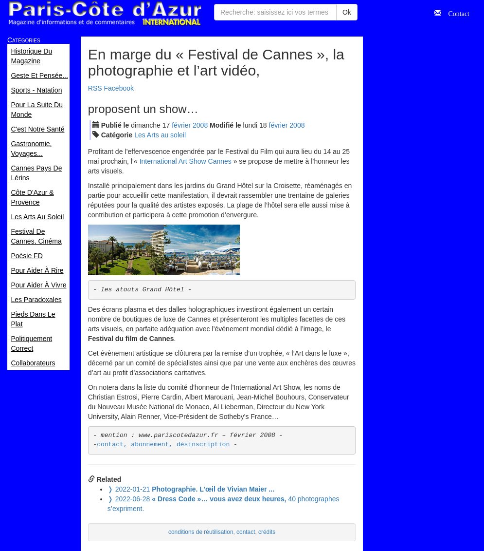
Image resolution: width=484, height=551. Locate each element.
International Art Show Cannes (186, 161)
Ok (346, 12)
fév (181, 125)
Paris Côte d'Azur (104, 13)
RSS (95, 88)
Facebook (119, 88)
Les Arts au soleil (160, 135)
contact (245, 532)
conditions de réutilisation (200, 532)
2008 (200, 125)
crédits (266, 532)
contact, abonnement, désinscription (163, 444)
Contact (455, 13)
